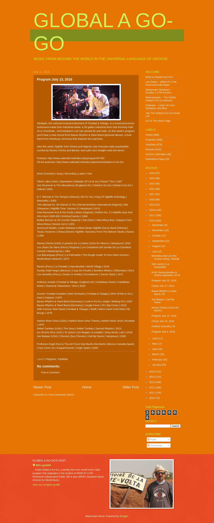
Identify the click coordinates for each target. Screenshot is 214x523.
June (155, 338)
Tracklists (63, 359)
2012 (152, 387)
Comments (154, 445)
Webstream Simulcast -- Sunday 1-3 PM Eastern (158, 91)
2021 (152, 194)
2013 (152, 382)
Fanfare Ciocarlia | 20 (163, 326)
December (158, 225)
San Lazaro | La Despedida (160, 265)
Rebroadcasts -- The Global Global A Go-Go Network (160, 99)
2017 (152, 215)
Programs (51, 359)
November (158, 230)
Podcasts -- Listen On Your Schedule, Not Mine (160, 107)
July (154, 251)
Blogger (124, 516)
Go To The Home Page (158, 120)
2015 (152, 371)
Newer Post (42, 387)
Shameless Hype (154, 159)
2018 (152, 210)
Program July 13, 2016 (164, 315)
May (154, 343)
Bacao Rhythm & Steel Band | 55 (164, 292)
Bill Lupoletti (43, 465)
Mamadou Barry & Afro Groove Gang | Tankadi (165, 257)
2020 (152, 199)
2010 (152, 398)
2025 (152, 173)
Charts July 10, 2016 (163, 321)
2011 (152, 392)
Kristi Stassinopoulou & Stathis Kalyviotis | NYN (166, 274)
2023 (152, 183)
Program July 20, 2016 (164, 280)
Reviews (150, 149)
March (156, 354)
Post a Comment (50, 372)
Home (86, 387)
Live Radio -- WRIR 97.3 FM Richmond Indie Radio (160, 83)
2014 (152, 376)
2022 (152, 189)
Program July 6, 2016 (163, 331)
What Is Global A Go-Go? (159, 77)
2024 (152, 178)
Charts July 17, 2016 (163, 286)
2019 (152, 204)
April (155, 349)
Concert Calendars (155, 154)
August (156, 246)
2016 (152, 220)
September (158, 241)
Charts (149, 135)
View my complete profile (46, 484)
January (157, 364)
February (157, 359)
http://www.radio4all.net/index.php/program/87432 (76, 158)
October (157, 235)
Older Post (131, 387)
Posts (151, 439)
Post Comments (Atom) (61, 394)
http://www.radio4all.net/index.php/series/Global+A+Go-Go (90, 162)
